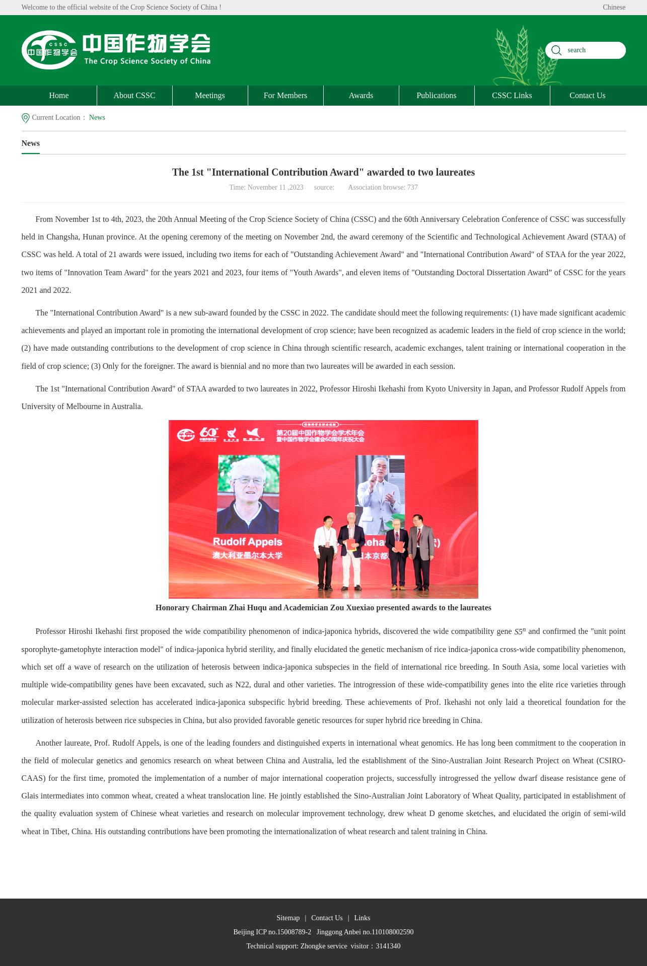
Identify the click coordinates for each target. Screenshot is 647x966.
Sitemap (288, 918)
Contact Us (587, 95)
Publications (436, 95)
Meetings (210, 95)
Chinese (614, 7)
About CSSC (134, 95)
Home (58, 95)
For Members (286, 95)
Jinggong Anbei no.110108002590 (365, 932)
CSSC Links (512, 95)
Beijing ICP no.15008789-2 (273, 932)
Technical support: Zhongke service (297, 946)
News (97, 117)
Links (362, 918)
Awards (361, 95)
